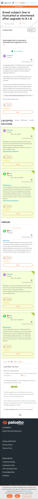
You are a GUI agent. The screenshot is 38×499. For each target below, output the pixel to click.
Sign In (28, 2)
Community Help (8, 465)
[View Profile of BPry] (10, 173)
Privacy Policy (27, 491)
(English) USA (16, 3)
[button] (10, 496)
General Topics (7, 30)
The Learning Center (9, 468)
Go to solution (18, 51)
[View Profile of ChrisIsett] (10, 55)
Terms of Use (7, 448)
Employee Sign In (33, 2)
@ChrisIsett (7, 185)
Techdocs (5, 475)
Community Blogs (8, 462)
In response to (16, 134)
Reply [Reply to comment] (17, 164)
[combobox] (12, 24)
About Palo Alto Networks (12, 431)
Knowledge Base (8, 472)
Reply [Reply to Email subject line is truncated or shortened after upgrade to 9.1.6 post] (17, 112)
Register (22, 2)
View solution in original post (11, 151)
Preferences (26, 496)
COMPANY (6, 427)
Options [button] (31, 30)
